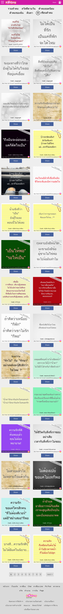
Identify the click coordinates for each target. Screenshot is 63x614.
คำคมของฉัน (16, 13)
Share (15, 50)
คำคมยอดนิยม (46, 8)
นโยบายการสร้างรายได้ (13, 605)
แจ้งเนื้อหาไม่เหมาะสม (31, 609)
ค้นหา (29, 13)
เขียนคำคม (44, 13)
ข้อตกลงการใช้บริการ (16, 601)
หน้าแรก (6, 586)
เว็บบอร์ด (14, 586)
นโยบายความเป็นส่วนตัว (34, 601)
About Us (27, 605)
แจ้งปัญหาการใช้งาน (51, 605)
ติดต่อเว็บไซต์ (36, 605)
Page (42, 591)
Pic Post (48, 586)
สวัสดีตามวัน (28, 8)
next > (50, 574)
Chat (29, 586)
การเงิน (35, 591)
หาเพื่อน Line (38, 586)
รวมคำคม (13, 8)
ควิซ (21, 591)
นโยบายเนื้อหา (49, 601)
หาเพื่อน (23, 586)
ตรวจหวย (56, 586)
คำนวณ (27, 591)
